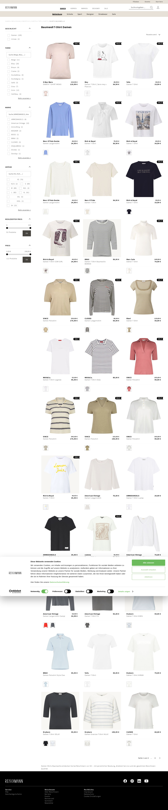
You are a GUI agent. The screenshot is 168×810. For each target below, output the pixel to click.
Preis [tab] (7, 245)
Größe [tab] (8, 167)
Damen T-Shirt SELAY (51, 734)
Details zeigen (124, 805)
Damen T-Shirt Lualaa (135, 498)
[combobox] (141, 7)
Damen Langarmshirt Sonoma (138, 557)
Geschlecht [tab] (10, 28)
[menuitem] (63, 8)
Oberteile (26, 21)
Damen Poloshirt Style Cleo (54, 675)
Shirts (45, 21)
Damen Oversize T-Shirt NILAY (96, 734)
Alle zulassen (148, 776)
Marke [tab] (8, 107)
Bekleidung (16, 21)
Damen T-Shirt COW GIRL (53, 261)
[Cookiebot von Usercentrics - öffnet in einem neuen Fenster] (15, 805)
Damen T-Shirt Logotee (52, 380)
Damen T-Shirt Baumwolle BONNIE (95, 262)
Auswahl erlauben (148, 784)
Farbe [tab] (7, 48)
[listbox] (60, 94)
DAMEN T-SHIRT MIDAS (52, 84)
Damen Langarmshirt (51, 143)
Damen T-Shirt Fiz (92, 616)
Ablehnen (148, 791)
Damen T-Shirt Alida (93, 380)
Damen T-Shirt (132, 84)
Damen (7, 21)
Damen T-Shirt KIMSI (134, 616)
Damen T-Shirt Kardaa (51, 557)
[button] (151, 758)
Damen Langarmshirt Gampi (54, 616)
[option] (45, 93)
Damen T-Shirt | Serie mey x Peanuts (96, 85)
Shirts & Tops (36, 21)
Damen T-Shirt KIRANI (135, 675)
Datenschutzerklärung (59, 796)
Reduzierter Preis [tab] (13, 219)
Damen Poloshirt (49, 321)
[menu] (84, 8)
